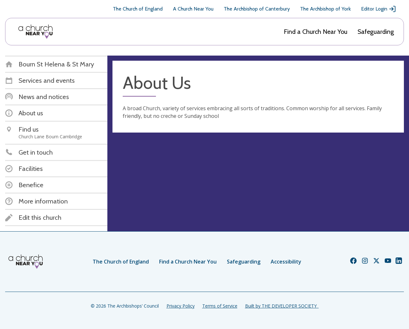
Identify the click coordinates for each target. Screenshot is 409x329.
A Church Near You (193, 9)
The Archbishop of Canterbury (257, 9)
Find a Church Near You (315, 31)
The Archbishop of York (325, 9)
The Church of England (138, 9)
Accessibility (286, 261)
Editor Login (378, 9)
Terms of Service (219, 306)
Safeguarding (376, 31)
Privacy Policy (180, 306)
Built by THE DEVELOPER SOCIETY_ (282, 306)
